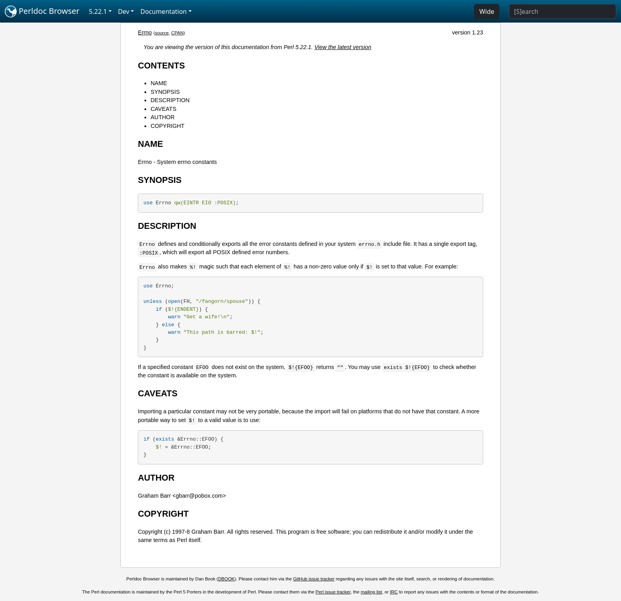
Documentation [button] (163, 11)
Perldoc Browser (42, 11)
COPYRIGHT (167, 126)
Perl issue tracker (333, 592)
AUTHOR (162, 117)
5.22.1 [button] (98, 11)
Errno (145, 32)
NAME (158, 83)
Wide (486, 11)
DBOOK (226, 578)
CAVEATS (163, 109)
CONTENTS (161, 65)
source (162, 32)
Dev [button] (124, 11)
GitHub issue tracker (313, 578)
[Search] (562, 11)
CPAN (177, 32)
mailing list (371, 592)
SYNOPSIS (165, 92)
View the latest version (342, 47)
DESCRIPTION (169, 100)
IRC (394, 592)
